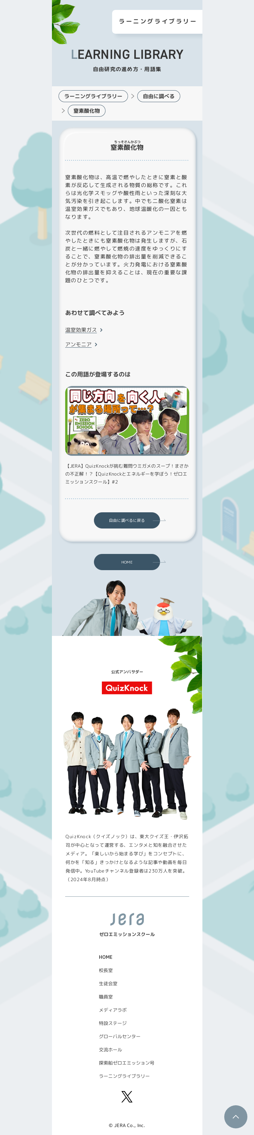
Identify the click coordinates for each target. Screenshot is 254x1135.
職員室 (106, 997)
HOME (126, 562)
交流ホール (110, 1049)
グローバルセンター (120, 1036)
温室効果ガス (81, 329)
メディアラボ (113, 1010)
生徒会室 (108, 983)
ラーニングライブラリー (93, 96)
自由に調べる (158, 96)
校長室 (106, 970)
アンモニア (78, 344)
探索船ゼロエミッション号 (126, 1063)
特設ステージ (113, 1023)
